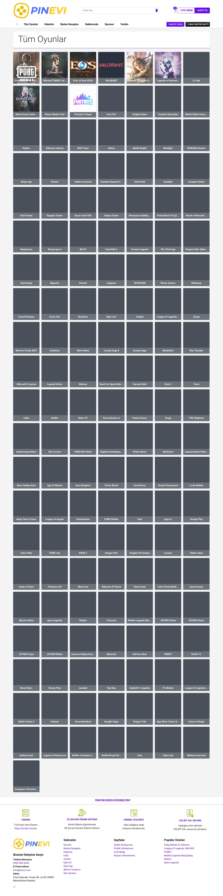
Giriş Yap (68, 866)
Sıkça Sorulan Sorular (26, 828)
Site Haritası (69, 873)
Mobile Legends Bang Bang (178, 855)
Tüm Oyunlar (31, 24)
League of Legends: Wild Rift (179, 848)
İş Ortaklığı (119, 852)
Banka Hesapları (69, 24)
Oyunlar (67, 844)
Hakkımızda (91, 24)
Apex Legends (171, 862)
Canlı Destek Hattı (197, 24)
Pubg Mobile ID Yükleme (177, 844)
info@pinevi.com (22, 870)
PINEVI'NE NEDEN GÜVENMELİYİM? (112, 800)
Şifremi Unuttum (72, 869)
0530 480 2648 (21, 863)
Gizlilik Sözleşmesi (123, 848)
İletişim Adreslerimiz (124, 855)
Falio (65, 855)
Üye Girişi (186, 10)
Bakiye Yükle (175, 24)
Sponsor (109, 24)
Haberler (49, 24)
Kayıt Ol (202, 10)
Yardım (124, 24)
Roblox (167, 859)
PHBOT (168, 852)
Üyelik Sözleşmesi (123, 844)
